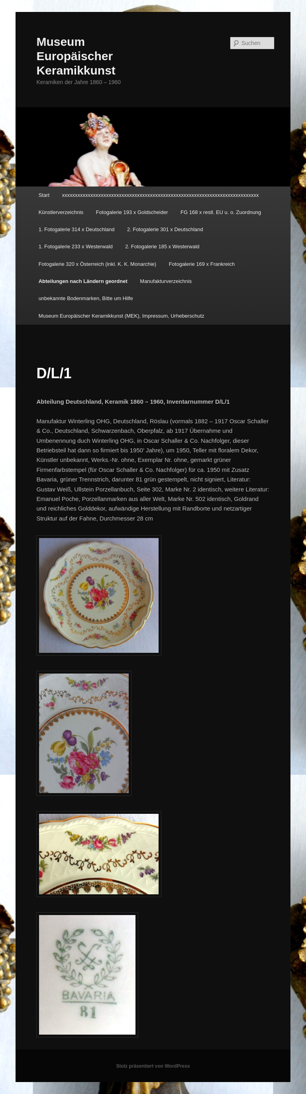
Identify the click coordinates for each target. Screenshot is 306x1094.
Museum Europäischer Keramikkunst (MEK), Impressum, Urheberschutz (121, 316)
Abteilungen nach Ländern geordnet (83, 281)
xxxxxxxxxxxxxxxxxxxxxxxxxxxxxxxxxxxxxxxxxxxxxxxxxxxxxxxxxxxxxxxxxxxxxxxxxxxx (160, 195)
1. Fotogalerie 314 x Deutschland (77, 229)
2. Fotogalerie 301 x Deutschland (165, 229)
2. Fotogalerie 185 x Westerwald (162, 246)
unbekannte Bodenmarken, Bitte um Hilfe (86, 298)
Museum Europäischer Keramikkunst (75, 56)
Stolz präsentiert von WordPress (153, 1066)
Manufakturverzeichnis (166, 281)
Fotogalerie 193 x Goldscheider (132, 212)
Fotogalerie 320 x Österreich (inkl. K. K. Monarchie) (98, 264)
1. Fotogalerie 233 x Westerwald (76, 246)
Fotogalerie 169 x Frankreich (202, 264)
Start (44, 195)
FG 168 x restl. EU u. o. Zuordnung (220, 212)
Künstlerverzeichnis (61, 212)
